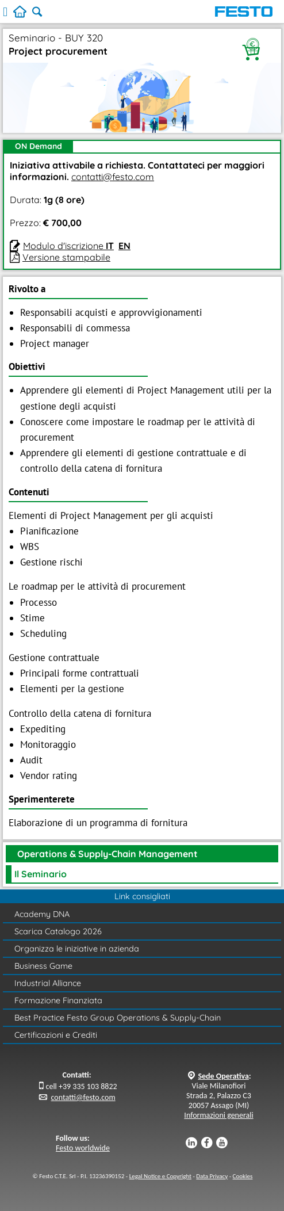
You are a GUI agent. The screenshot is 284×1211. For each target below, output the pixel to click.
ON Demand (38, 146)
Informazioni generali (218, 1115)
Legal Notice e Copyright (160, 1176)
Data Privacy (212, 1176)
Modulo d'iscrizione (68, 245)
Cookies (243, 1176)
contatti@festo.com (112, 176)
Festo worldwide (83, 1148)
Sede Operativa (223, 1076)
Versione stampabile (66, 257)
